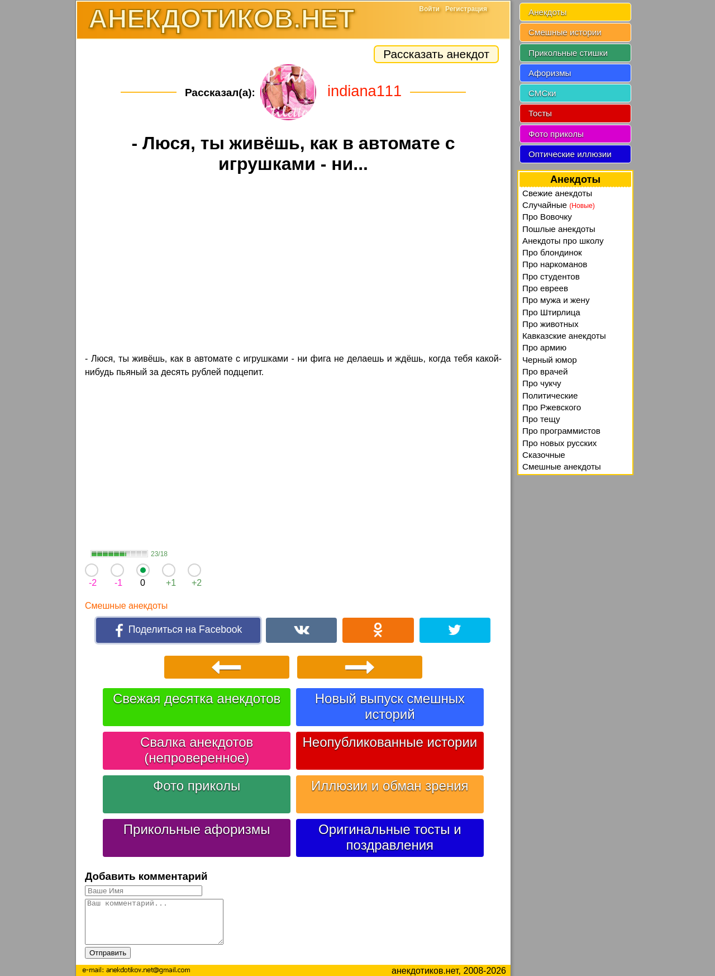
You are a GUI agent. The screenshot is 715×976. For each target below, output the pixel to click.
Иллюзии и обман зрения (390, 784)
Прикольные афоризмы (196, 827)
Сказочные (543, 454)
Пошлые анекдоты (558, 229)
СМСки (542, 93)
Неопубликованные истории (389, 740)
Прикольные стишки (568, 53)
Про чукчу (541, 383)
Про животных (550, 324)
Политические (550, 395)
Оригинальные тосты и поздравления (389, 835)
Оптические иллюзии (570, 154)
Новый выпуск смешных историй (390, 704)
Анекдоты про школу (563, 240)
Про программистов (561, 430)
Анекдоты (547, 12)
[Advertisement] (293, 265)
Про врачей (545, 371)
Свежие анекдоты (557, 193)
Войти (429, 9)
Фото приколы (196, 784)
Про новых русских (559, 443)
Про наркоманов (554, 264)
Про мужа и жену (556, 300)
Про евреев (545, 288)
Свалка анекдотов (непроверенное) (196, 748)
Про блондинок (552, 252)
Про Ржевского (551, 407)
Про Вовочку (547, 216)
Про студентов (551, 276)
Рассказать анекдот (436, 54)
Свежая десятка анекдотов (196, 696)
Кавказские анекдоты (564, 335)
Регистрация (466, 9)
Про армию (544, 347)
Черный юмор (549, 359)
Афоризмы (549, 73)
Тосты (540, 113)
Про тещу (541, 419)
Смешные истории (565, 32)
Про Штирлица (551, 312)
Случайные (558, 205)
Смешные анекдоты (126, 605)
